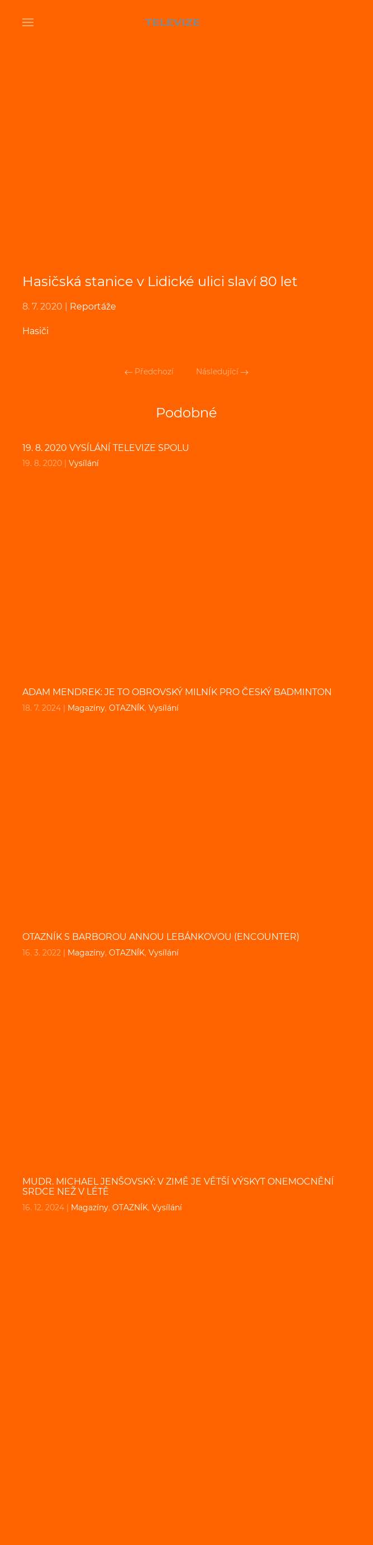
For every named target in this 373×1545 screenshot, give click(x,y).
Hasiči (35, 331)
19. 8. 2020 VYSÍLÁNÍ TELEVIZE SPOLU (105, 448)
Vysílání (84, 463)
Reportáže (93, 306)
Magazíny (86, 708)
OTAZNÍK (127, 708)
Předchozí (149, 372)
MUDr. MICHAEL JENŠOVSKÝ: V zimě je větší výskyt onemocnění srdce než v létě (178, 1186)
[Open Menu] (28, 22)
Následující (222, 372)
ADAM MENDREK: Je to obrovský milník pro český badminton (177, 692)
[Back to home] (186, 22)
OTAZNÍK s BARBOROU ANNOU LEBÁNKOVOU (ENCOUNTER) (160, 936)
